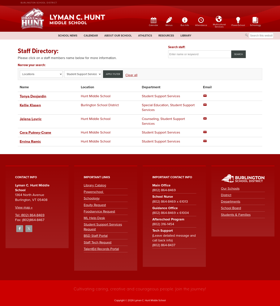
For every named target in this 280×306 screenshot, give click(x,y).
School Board (231, 207)
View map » (23, 207)
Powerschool (94, 191)
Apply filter (113, 74)
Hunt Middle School (95, 96)
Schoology (92, 197)
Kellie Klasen (30, 105)
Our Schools (230, 188)
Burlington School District (39, 3)
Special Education (155, 105)
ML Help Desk (94, 217)
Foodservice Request (99, 211)
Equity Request (95, 204)
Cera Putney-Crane (34, 132)
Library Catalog (95, 184)
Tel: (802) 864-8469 (30, 214)
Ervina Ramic (30, 141)
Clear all (131, 75)
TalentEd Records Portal (101, 248)
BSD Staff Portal (96, 235)
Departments (230, 201)
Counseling (150, 118)
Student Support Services (161, 96)
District (226, 194)
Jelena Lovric (30, 118)
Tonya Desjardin (32, 96)
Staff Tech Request (97, 241)
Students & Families (236, 214)
